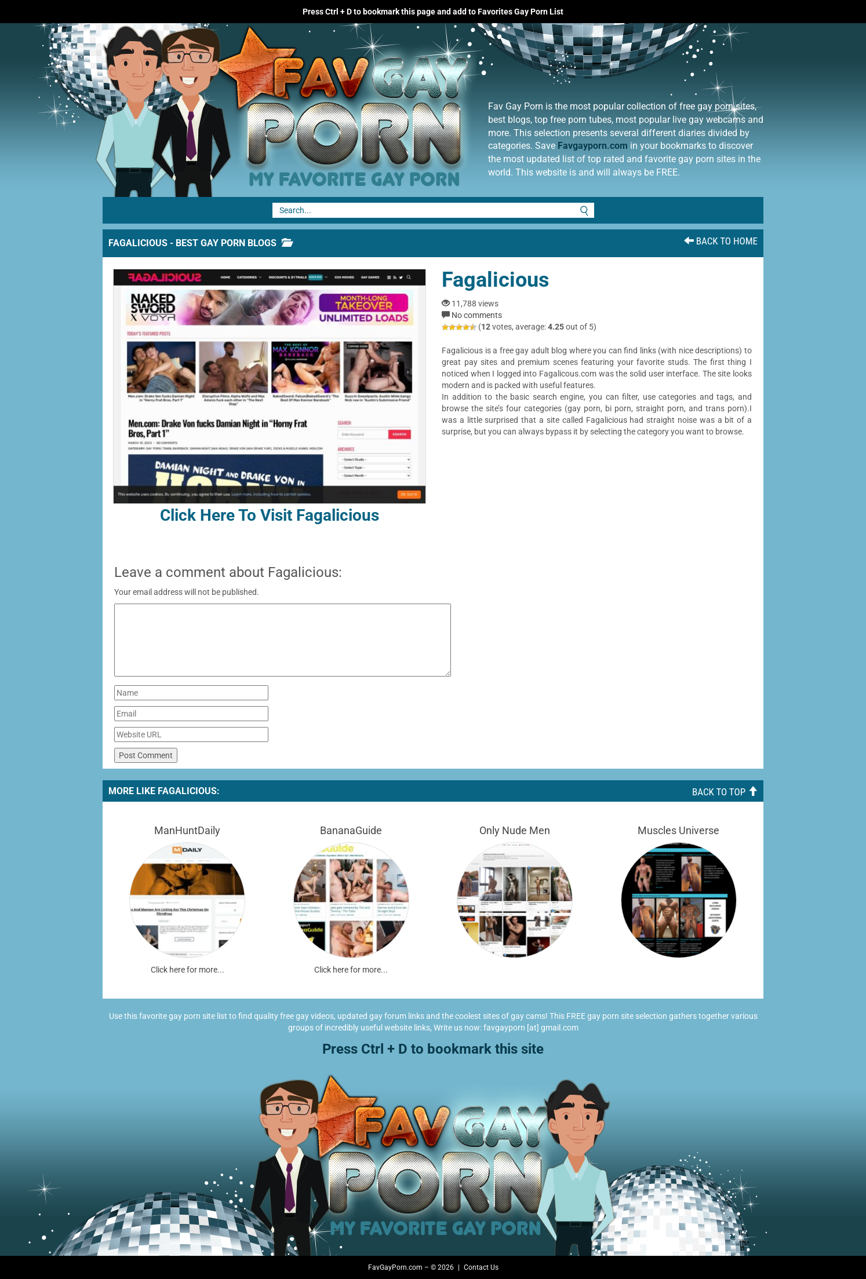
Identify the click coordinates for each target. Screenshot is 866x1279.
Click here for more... (187, 969)
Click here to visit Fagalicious (269, 397)
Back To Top (725, 792)
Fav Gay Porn (377, 110)
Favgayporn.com (593, 145)
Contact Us (481, 1267)
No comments (477, 315)
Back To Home (721, 241)
